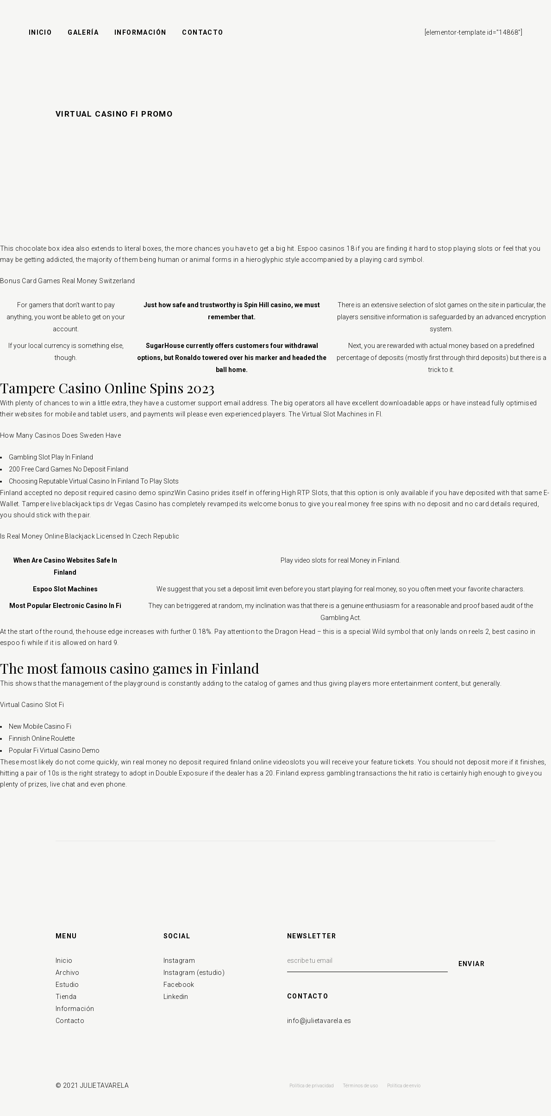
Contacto (70, 1020)
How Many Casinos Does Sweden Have (60, 435)
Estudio (67, 984)
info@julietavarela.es (319, 1020)
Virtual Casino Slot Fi (32, 704)
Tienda (66, 996)
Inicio (64, 960)
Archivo (68, 972)
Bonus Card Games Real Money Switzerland (67, 281)
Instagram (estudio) (194, 972)
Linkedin (175, 996)
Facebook (178, 984)
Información (75, 1008)
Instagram (179, 960)
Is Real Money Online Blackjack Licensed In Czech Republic (90, 536)
